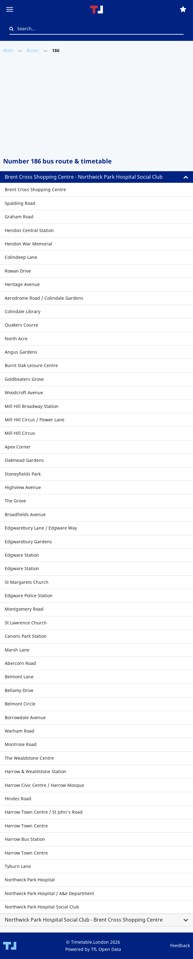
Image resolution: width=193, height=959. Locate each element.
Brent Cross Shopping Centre (35, 189)
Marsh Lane (17, 650)
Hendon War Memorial (28, 244)
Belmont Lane (19, 677)
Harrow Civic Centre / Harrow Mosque (44, 785)
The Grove (15, 501)
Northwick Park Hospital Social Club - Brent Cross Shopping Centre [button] (84, 919)
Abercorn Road (20, 663)
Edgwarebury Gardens (28, 542)
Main (8, 50)
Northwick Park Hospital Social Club (42, 907)
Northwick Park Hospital (30, 880)
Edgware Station (22, 555)
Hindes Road (18, 799)
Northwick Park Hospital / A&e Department (49, 893)
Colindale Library (22, 311)
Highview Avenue (23, 487)
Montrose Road (21, 744)
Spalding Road (20, 203)
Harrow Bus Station (25, 839)
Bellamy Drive (19, 690)
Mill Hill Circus (20, 433)
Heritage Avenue (22, 284)
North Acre (16, 338)
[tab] (96, 177)
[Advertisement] (96, 104)
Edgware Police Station (29, 595)
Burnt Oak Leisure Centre (31, 365)
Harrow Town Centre (26, 826)
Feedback (180, 945)
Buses (33, 50)
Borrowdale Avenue (25, 717)
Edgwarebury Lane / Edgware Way (41, 528)
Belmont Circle (20, 704)
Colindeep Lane (21, 257)
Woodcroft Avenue (24, 392)
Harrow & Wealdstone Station (35, 771)
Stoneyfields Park (23, 474)
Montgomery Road (24, 609)
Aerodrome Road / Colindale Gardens (44, 298)
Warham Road (19, 731)
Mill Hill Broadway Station (31, 406)
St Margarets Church (26, 582)
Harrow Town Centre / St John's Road (44, 812)
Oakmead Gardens (24, 460)
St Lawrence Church (26, 623)
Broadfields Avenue (25, 514)
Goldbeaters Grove (24, 379)
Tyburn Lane (18, 866)
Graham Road (19, 217)
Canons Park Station (26, 636)
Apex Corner (18, 447)
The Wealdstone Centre (29, 758)
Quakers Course (21, 325)
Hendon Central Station (29, 230)
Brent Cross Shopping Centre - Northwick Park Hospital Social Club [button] (84, 176)
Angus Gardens (21, 352)
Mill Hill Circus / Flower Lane (34, 420)
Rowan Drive (18, 271)
